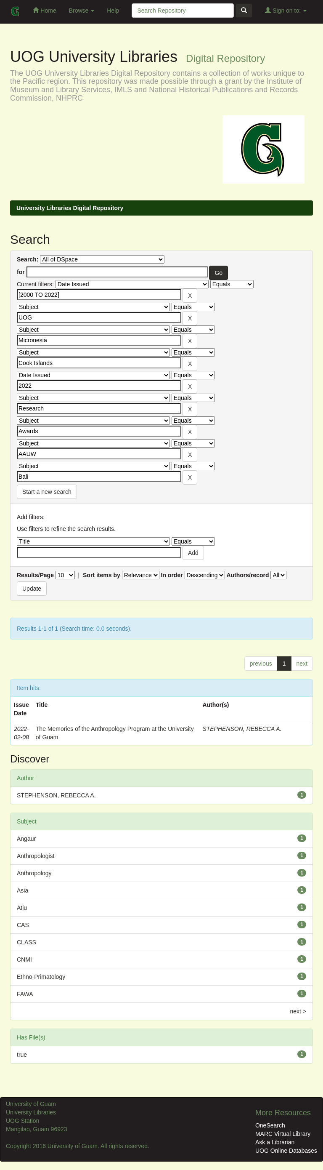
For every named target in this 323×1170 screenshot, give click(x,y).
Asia (22, 890)
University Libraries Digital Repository (69, 208)
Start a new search (46, 491)
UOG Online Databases (286, 1150)
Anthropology (34, 873)
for (21, 272)
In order (172, 575)
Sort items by (101, 575)
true (22, 1054)
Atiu (22, 907)
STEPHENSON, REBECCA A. (241, 728)
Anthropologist (36, 856)
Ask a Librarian (274, 1142)
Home (44, 10)
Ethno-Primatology (41, 976)
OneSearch (270, 1125)
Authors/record (247, 575)
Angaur (26, 838)
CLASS (26, 942)
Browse (82, 10)
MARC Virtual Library (282, 1133)
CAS (23, 925)
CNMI (24, 959)
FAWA (25, 994)
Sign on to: (286, 10)
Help (113, 10)
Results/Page (35, 575)
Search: (27, 259)
